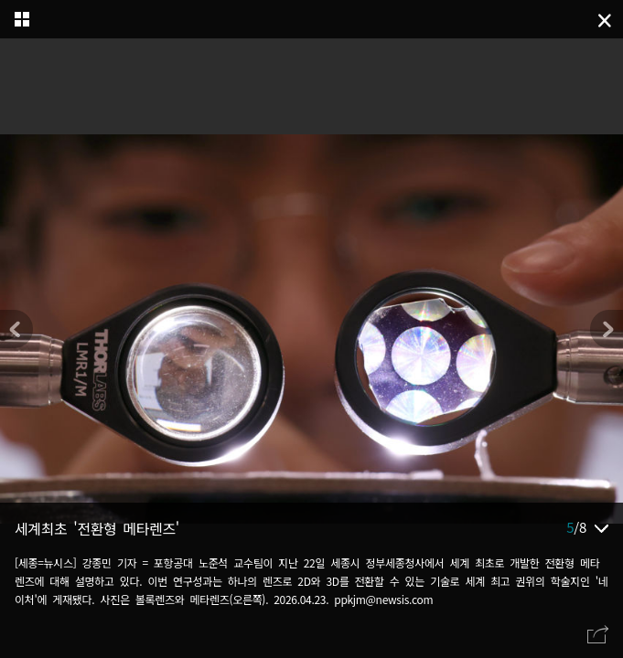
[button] (606, 329)
